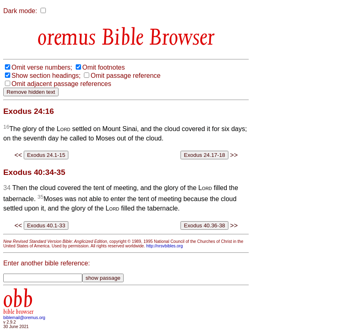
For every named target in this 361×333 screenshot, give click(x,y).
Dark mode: (20, 10)
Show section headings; (46, 75)
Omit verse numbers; (41, 67)
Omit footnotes (103, 67)
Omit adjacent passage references (61, 83)
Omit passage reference (125, 75)
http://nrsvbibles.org (164, 246)
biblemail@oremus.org (24, 317)
